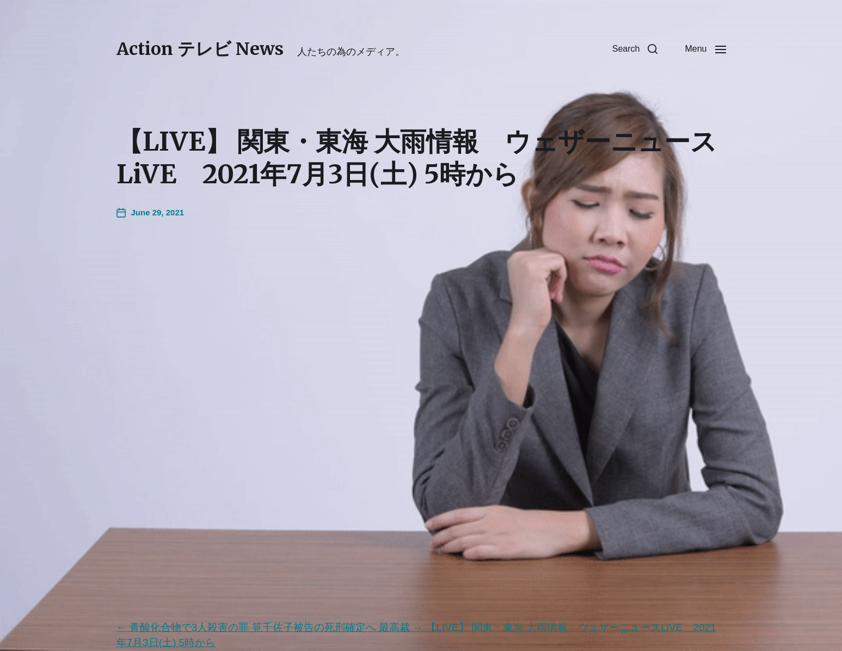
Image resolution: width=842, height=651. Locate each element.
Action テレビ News (200, 49)
